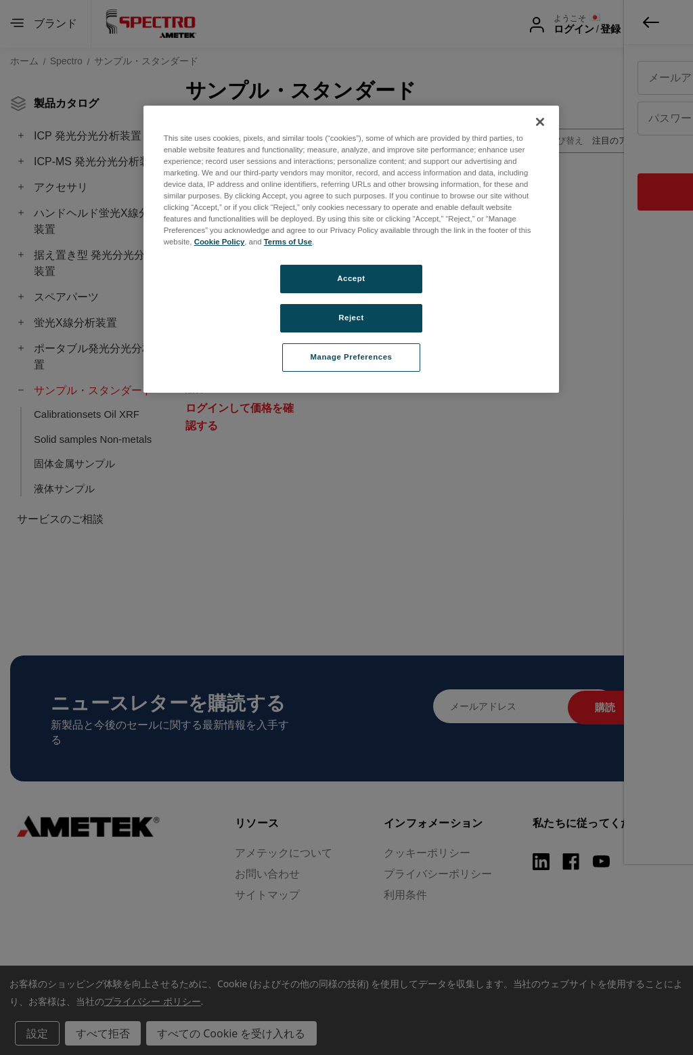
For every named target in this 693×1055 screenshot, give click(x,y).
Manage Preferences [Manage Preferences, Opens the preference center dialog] (352, 357)
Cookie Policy (219, 242)
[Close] (540, 122)
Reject (351, 318)
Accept (351, 278)
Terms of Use (288, 242)
